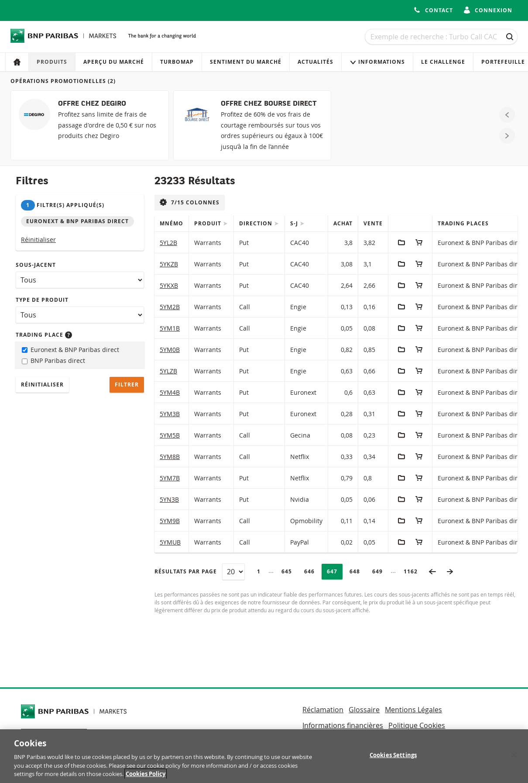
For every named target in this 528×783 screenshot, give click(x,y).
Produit (208, 223)
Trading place (44, 334)
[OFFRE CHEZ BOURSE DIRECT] (252, 125)
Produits (52, 62)
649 (379, 571)
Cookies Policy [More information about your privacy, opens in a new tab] (145, 777)
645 (289, 571)
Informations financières (342, 725)
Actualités (315, 62)
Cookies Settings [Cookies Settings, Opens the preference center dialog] (393, 758)
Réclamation (322, 709)
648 (357, 571)
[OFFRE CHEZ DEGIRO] (89, 125)
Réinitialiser (38, 239)
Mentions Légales (413, 709)
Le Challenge (443, 62)
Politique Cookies (416, 725)
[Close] (514, 758)
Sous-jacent (36, 265)
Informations (377, 62)
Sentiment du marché (245, 62)
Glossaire (364, 709)
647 (334, 571)
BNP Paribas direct (53, 360)
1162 (413, 571)
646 (311, 571)
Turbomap (177, 62)
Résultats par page (185, 571)
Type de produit (42, 300)
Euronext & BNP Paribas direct (70, 349)
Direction (256, 223)
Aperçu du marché (113, 62)
